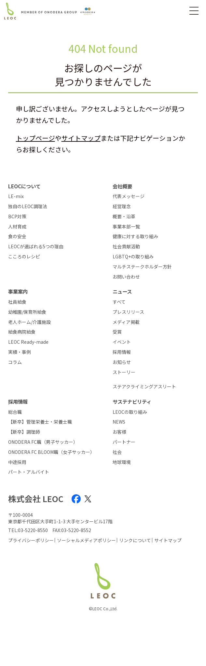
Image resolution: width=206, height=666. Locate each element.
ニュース (122, 291)
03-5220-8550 (33, 530)
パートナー (124, 442)
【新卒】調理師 (24, 432)
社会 (117, 452)
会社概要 (122, 186)
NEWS (119, 422)
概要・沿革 (124, 216)
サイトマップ (81, 138)
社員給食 (17, 302)
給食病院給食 (21, 332)
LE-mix (16, 196)
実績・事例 (19, 352)
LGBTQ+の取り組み (133, 256)
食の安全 (17, 236)
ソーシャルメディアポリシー (86, 540)
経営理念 (122, 206)
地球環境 (122, 462)
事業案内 (18, 291)
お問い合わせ (126, 277)
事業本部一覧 (126, 226)
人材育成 (17, 226)
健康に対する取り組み (135, 236)
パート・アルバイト (28, 472)
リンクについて (135, 540)
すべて (119, 302)
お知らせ (122, 362)
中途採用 (17, 462)
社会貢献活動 (126, 246)
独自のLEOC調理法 (27, 206)
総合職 (15, 412)
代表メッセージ (128, 196)
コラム (15, 362)
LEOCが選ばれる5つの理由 (35, 246)
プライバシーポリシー (31, 540)
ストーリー (124, 372)
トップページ (35, 138)
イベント (122, 342)
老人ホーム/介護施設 (29, 322)
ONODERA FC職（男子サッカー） (43, 442)
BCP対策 (17, 216)
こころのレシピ (24, 256)
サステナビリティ (132, 401)
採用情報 (122, 352)
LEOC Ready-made (28, 342)
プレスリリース (128, 312)
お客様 (119, 432)
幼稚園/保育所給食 (27, 312)
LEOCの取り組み (130, 412)
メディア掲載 (126, 322)
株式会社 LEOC (35, 499)
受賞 (117, 332)
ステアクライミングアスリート (144, 386)
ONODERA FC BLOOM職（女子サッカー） (50, 452)
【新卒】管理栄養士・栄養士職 (40, 422)
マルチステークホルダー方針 (142, 266)
